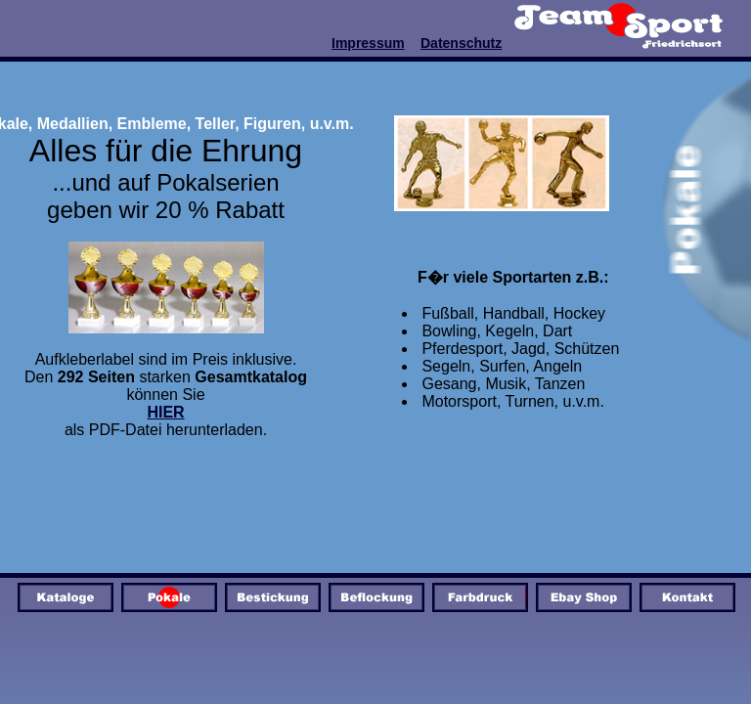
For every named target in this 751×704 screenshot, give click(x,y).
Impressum (368, 43)
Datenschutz (461, 43)
